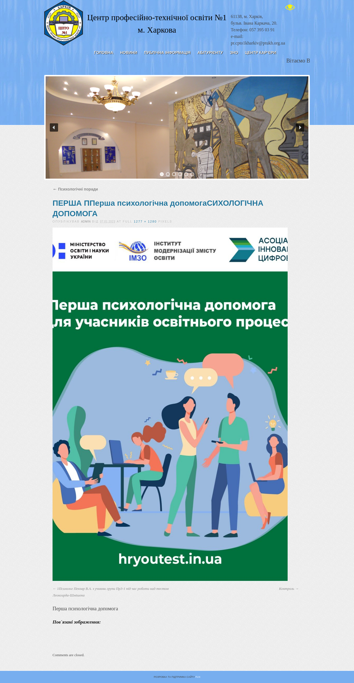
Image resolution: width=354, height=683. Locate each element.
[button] (54, 127)
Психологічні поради (75, 189)
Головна (103, 52)
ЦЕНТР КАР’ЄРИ (260, 52)
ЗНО (234, 52)
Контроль (286, 588)
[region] (177, 127)
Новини (128, 52)
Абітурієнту (210, 52)
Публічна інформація (167, 52)
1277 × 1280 (145, 221)
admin (86, 221)
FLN (198, 677)
